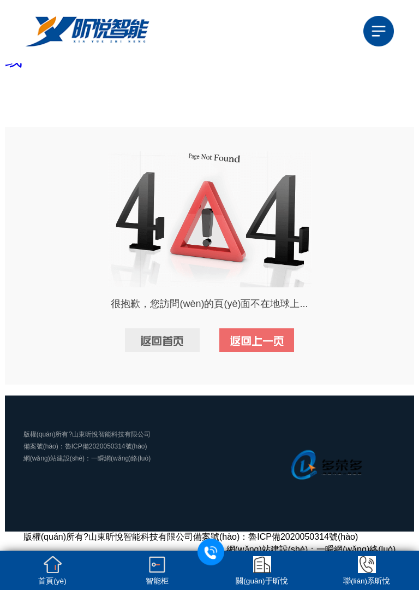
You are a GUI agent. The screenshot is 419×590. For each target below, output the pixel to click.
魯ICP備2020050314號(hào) (106, 446)
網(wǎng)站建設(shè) (54, 458)
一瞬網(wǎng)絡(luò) (121, 458)
